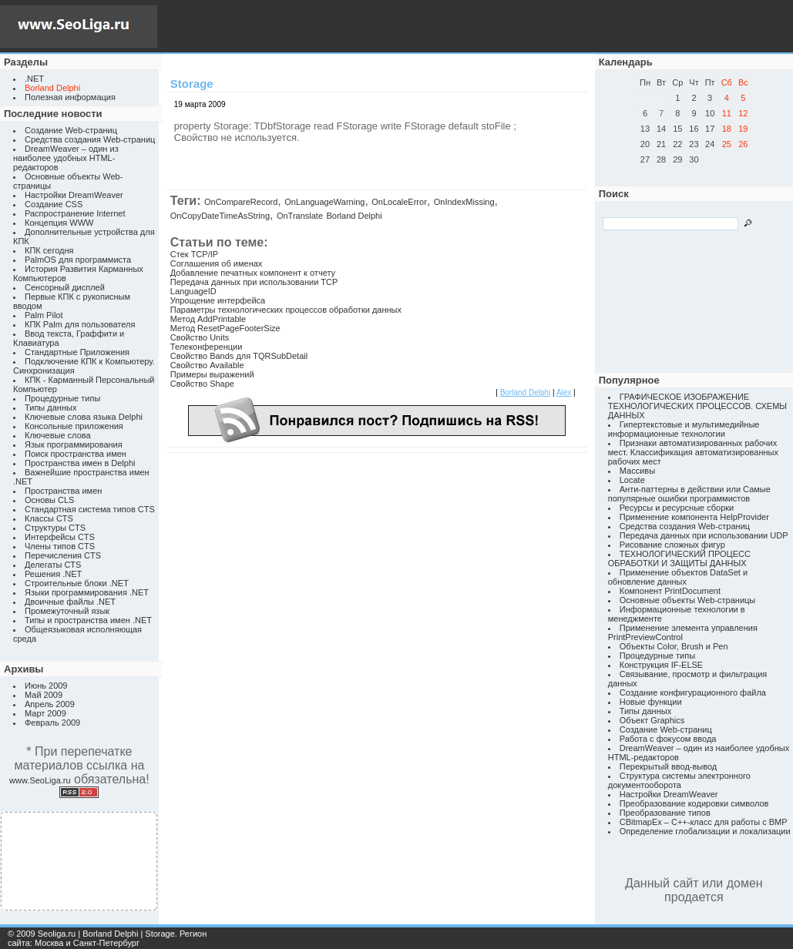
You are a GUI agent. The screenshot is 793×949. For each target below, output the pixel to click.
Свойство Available (207, 365)
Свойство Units (199, 337)
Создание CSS (53, 204)
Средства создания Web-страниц (90, 139)
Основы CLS (49, 500)
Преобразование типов (665, 812)
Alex (563, 392)
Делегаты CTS (53, 564)
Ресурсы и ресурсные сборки (677, 507)
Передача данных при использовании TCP (254, 282)
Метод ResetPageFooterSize (225, 328)
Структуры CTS (55, 527)
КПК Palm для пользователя (80, 324)
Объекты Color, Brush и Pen (674, 646)
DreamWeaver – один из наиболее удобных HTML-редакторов (66, 158)
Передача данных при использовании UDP (704, 535)
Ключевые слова (58, 435)
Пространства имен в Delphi (80, 463)
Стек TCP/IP (194, 254)
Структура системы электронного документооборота (679, 780)
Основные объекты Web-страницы (688, 600)
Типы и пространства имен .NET (88, 620)
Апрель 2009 (50, 704)
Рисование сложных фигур (672, 544)
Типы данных (50, 407)
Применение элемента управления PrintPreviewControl (683, 632)
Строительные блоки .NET (77, 583)
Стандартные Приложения (77, 352)
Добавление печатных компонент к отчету (252, 272)
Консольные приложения (74, 426)
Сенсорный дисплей (65, 287)
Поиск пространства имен (75, 453)
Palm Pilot (44, 315)
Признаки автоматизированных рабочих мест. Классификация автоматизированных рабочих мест (693, 452)
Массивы (637, 470)
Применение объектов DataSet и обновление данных (678, 577)
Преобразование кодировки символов (694, 803)
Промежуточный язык (67, 610)
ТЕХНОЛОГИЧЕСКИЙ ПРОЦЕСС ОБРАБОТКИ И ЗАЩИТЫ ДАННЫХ (679, 558)
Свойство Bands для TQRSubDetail (238, 355)
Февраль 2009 (52, 722)
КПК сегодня (49, 250)
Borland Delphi (353, 215)
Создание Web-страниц (71, 130)
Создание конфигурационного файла (693, 692)
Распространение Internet (75, 213)
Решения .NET (53, 573)
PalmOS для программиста (78, 259)
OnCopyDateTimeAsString (220, 215)
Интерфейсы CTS (60, 537)
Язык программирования (74, 444)
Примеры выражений (212, 374)
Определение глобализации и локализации (705, 831)
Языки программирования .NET (87, 592)
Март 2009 (45, 713)
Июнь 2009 (46, 685)
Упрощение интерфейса (217, 300)
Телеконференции (206, 346)
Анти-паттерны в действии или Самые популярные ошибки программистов (689, 494)
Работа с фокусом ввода (668, 738)
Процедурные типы (62, 398)
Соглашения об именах (216, 263)
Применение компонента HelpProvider (694, 516)
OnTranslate (300, 215)
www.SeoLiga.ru (40, 780)
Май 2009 (43, 694)
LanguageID (193, 291)
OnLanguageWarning (324, 201)
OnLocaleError (399, 201)
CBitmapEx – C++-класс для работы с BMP (704, 822)
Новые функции (651, 701)
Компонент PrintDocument (670, 590)
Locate (632, 480)
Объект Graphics (652, 720)
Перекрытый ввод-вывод (668, 766)
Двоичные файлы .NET (70, 601)
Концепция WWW (59, 222)
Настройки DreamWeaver (74, 195)
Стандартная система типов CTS (90, 509)
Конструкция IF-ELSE (661, 664)
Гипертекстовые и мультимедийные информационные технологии (684, 429)
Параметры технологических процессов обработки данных (286, 309)
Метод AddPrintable (208, 319)
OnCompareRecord (240, 201)
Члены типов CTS (60, 546)
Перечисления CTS (63, 555)
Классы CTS (49, 518)
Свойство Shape (202, 383)
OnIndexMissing (464, 201)
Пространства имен (63, 490)
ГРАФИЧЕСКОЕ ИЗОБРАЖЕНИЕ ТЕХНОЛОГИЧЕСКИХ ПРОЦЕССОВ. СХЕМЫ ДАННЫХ (697, 406)
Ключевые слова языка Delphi (84, 416)
